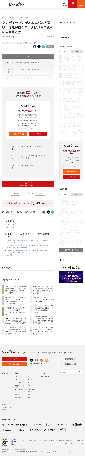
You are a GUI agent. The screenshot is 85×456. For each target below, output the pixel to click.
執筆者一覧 (18, 397)
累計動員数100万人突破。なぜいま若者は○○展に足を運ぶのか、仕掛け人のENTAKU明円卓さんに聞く (72, 100)
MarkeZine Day (45, 376)
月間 (77, 51)
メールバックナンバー (28, 129)
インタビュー (31, 376)
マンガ (30, 379)
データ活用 (33, 43)
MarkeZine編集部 (7, 37)
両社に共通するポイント (29, 165)
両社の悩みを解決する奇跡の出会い (28, 63)
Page (8, 63)
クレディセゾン (12, 224)
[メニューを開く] (4, 4)
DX (16, 376)
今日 (65, 51)
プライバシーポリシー (69, 442)
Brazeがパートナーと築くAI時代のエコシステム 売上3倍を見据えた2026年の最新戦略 (71, 232)
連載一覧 (17, 394)
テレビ (30, 394)
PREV (15, 193)
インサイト (18, 382)
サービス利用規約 (78, 439)
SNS (29, 397)
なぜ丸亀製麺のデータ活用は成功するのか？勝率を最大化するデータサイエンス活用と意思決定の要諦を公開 (70, 203)
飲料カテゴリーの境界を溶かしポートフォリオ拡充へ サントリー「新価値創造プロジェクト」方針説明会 (73, 67)
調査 (29, 385)
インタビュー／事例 (21, 43)
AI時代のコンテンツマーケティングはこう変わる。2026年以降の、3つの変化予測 (43, 299)
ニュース (77, 194)
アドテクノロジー (8, 43)
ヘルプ (24, 439)
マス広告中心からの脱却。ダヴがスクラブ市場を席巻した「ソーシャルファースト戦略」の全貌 (73, 75)
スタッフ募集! (43, 439)
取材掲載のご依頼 (70, 364)
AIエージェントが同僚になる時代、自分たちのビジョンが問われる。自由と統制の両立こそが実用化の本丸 (73, 125)
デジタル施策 (19, 390)
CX (16, 379)
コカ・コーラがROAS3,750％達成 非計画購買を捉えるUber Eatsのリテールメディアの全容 (15, 321)
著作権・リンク (33, 439)
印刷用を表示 (8, 212)
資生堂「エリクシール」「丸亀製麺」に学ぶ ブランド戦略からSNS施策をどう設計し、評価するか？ (73, 132)
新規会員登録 (18, 134)
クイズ (30, 382)
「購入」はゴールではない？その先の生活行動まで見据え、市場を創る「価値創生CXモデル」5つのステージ (70, 212)
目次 (39, 56)
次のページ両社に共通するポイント (28, 184)
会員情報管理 (53, 439)
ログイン (38, 134)
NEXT (41, 193)
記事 (65, 194)
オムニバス (10, 227)
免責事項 (61, 439)
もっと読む (9, 255)
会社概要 (68, 439)
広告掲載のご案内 (70, 359)
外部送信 (80, 442)
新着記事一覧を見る (71, 250)
